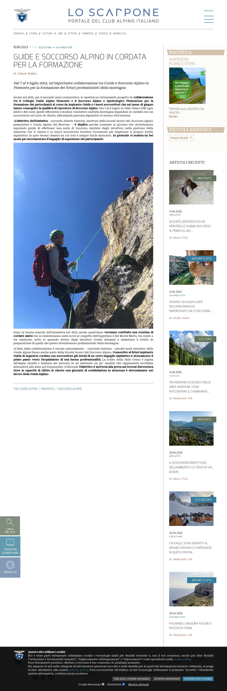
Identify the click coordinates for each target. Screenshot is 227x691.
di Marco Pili (178, 237)
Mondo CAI (119, 33)
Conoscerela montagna (10, 546)
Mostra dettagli (139, 684)
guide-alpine (28, 389)
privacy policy (89, 670)
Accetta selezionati (166, 679)
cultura (174, 375)
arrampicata (64, 47)
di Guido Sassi (179, 318)
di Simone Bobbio (25, 73)
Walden (173, 116)
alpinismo (45, 47)
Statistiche (114, 684)
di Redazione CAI (180, 398)
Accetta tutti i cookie (198, 679)
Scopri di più (179, 138)
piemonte (47, 389)
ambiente (175, 214)
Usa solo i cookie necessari (131, 679)
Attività (72, 33)
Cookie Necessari (89, 684)
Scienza (103, 33)
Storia (33, 33)
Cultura (47, 33)
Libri (60, 33)
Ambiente (87, 33)
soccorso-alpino (70, 389)
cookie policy (185, 659)
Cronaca (18, 33)
